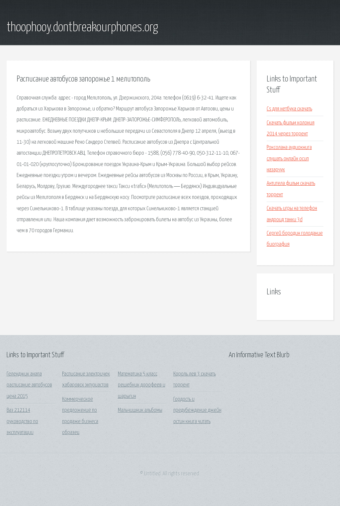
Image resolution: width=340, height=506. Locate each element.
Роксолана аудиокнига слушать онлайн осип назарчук (289, 159)
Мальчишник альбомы (140, 410)
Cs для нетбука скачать (289, 109)
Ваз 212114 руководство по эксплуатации (22, 421)
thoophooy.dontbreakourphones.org (82, 27)
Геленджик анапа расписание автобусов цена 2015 (29, 385)
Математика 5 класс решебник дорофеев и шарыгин (141, 385)
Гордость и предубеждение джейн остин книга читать (197, 410)
